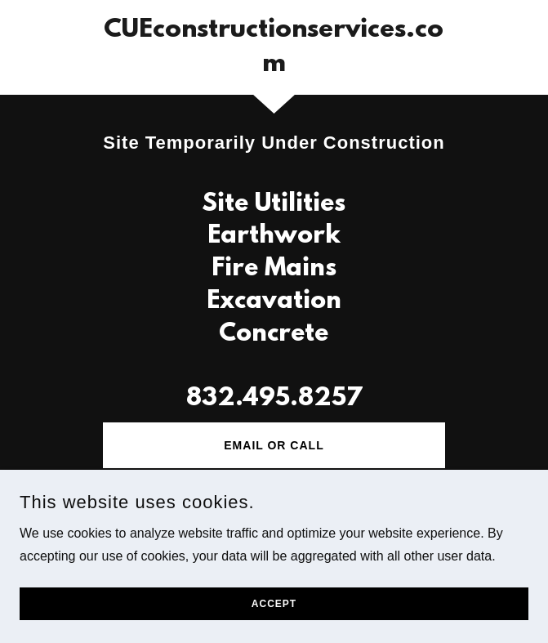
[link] (274, 47)
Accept (274, 604)
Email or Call (273, 445)
